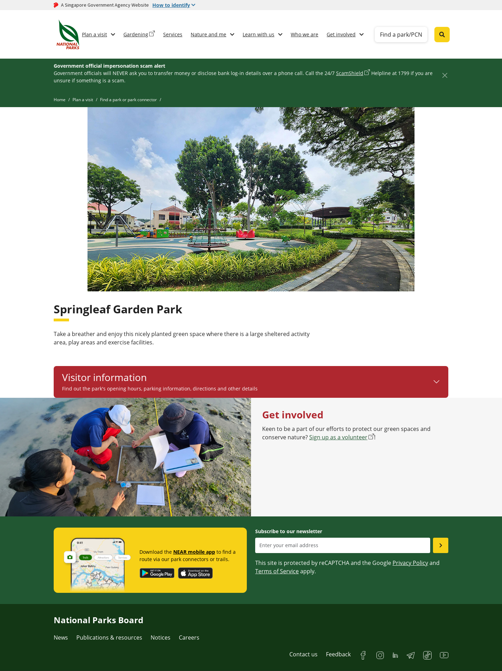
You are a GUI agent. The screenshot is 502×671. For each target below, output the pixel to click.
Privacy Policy (410, 563)
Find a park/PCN (401, 34)
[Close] (444, 75)
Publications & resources (109, 637)
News (61, 637)
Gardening (135, 34)
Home (60, 100)
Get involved (341, 34)
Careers (189, 637)
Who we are (304, 34)
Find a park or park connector (128, 100)
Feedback (338, 654)
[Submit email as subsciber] (440, 545)
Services (172, 34)
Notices (160, 637)
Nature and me (208, 34)
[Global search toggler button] (442, 34)
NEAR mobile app (194, 552)
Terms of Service (277, 571)
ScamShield (349, 73)
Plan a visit (94, 34)
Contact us (303, 654)
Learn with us (258, 34)
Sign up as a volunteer (338, 437)
